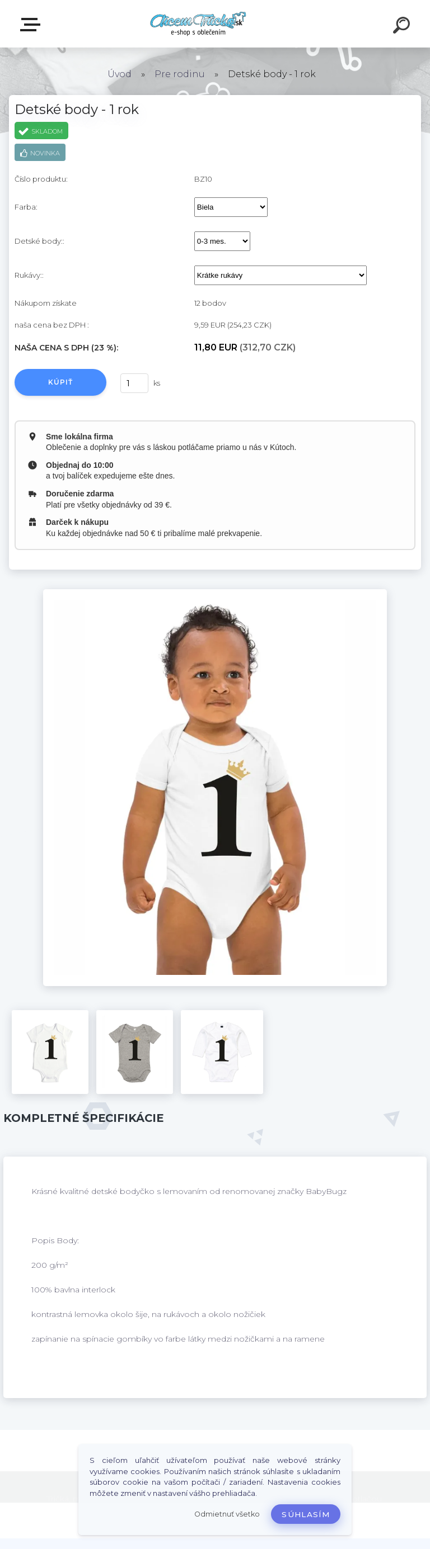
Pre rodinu (180, 74)
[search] (403, 27)
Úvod (120, 74)
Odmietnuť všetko (227, 1514)
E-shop (32, 24)
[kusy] (134, 383)
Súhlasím (306, 1514)
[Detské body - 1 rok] (214, 593)
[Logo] (198, 23)
